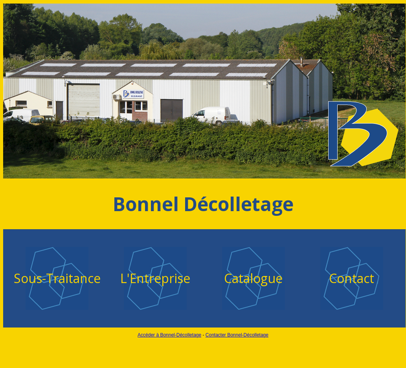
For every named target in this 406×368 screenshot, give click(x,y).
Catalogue (253, 278)
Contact (351, 278)
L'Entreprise (155, 278)
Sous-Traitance (57, 278)
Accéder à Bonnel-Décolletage (169, 335)
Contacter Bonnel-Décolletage (237, 335)
